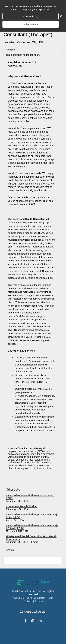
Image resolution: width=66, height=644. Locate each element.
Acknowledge (30, 24)
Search (10, 550)
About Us (18, 597)
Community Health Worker (21, 506)
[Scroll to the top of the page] (33, 560)
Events (39, 601)
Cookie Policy (30, 16)
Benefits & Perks (36, 597)
